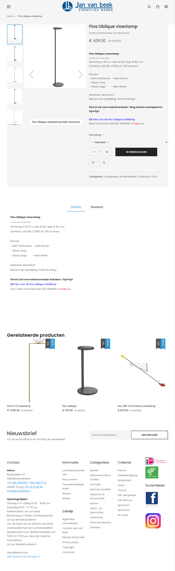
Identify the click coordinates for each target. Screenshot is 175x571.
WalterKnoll (124, 480)
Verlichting (96, 517)
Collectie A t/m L (148, 176)
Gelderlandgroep (128, 475)
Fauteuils (95, 484)
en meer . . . (125, 515)
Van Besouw (125, 500)
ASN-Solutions (15, 556)
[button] (31, 74)
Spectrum (124, 505)
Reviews (97, 207)
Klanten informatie (73, 537)
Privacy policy (70, 542)
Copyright (68, 547)
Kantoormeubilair (100, 489)
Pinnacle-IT (33, 556)
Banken (94, 470)
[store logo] (87, 7)
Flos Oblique (69, 406)
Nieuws (66, 493)
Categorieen (110, 176)
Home (10, 16)
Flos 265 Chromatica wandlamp (137, 406)
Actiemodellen (128, 176)
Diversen (95, 527)
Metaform (124, 510)
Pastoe (122, 470)
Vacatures (68, 552)
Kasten (94, 503)
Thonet (122, 490)
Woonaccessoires (100, 522)
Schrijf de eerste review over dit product (109, 32)
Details (76, 207)
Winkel (66, 498)
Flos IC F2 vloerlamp (19, 406)
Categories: (96, 176)
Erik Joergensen (127, 495)
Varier (121, 485)
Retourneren (69, 479)
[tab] (76, 207)
